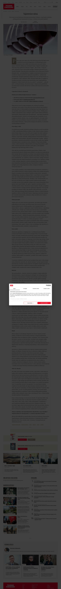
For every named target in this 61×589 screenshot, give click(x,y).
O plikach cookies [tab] (47, 288)
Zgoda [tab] (14, 288)
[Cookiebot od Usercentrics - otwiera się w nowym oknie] (47, 285)
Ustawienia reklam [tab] (36, 288)
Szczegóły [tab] (25, 288)
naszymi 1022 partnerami (17, 293)
